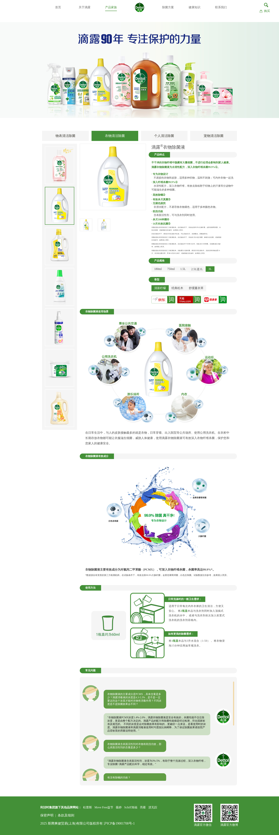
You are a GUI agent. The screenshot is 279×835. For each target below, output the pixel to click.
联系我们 (221, 7)
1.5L (183, 268)
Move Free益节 (103, 807)
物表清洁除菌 (65, 136)
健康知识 (194, 7)
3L (210, 268)
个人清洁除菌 (164, 136)
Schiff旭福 (130, 807)
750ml (171, 268)
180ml (158, 268)
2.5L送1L (197, 269)
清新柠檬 (160, 288)
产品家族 (111, 7)
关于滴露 (84, 7)
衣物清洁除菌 (115, 136)
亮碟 (143, 807)
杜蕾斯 (87, 807)
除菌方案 (168, 7)
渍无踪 (152, 807)
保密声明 (46, 815)
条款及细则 (66, 815)
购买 (265, 11)
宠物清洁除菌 (213, 136)
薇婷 (119, 807)
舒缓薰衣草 (196, 288)
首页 (58, 7)
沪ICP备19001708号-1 (119, 823)
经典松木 (177, 288)
